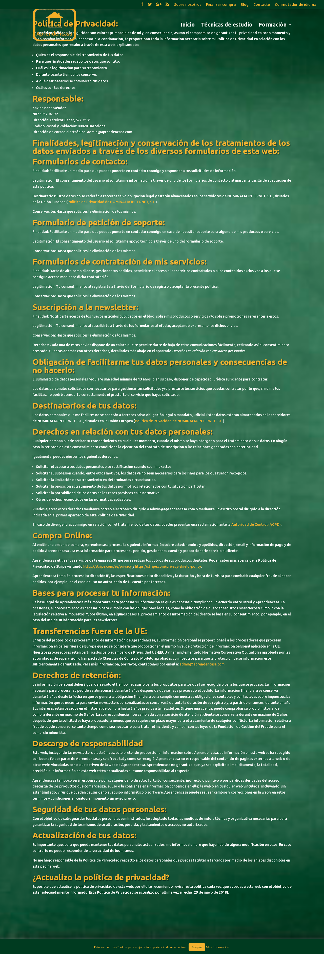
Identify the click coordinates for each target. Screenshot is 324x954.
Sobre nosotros (187, 5)
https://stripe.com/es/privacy (107, 566)
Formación (273, 25)
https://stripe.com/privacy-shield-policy (168, 566)
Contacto (261, 5)
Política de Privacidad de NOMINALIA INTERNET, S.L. (112, 202)
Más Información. (218, 947)
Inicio (187, 25)
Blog (245, 5)
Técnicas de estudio (226, 25)
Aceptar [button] (197, 947)
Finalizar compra (221, 5)
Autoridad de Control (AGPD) (256, 524)
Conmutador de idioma (295, 5)
